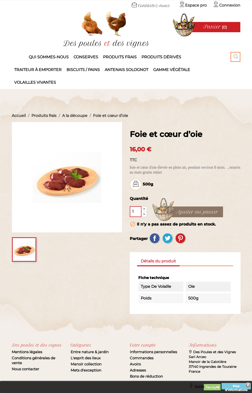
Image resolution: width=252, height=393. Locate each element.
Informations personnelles (153, 352)
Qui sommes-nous (49, 57)
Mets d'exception (86, 370)
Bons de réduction (146, 376)
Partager (154, 238)
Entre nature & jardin (90, 352)
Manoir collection (86, 364)
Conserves (86, 57)
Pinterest (180, 238)
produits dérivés (161, 57)
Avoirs (135, 364)
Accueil (19, 57)
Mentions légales (27, 352)
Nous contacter (25, 369)
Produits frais (120, 57)
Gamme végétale (171, 69)
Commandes (141, 358)
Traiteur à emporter (38, 69)
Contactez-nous (151, 5)
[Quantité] (135, 211)
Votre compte (143, 345)
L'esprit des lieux (86, 358)
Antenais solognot (126, 69)
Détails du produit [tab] (158, 261)
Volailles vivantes (35, 82)
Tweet (167, 238)
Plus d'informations (236, 386)
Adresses (138, 370)
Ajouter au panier (197, 212)
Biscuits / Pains (83, 69)
